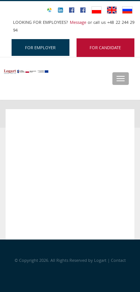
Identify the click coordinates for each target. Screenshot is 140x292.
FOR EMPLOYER (40, 47)
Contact (118, 260)
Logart (101, 260)
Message (79, 22)
